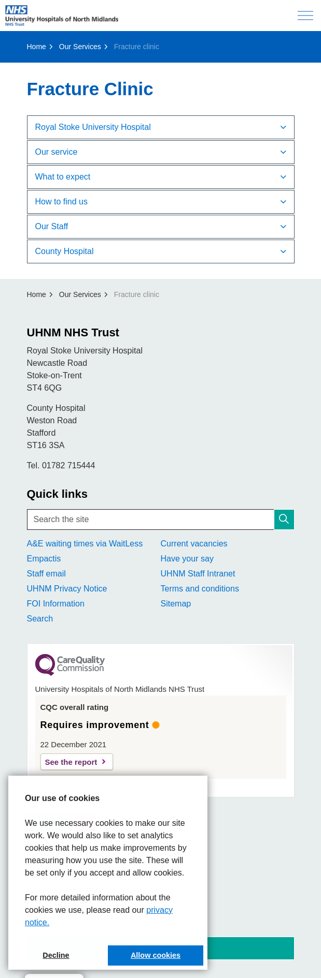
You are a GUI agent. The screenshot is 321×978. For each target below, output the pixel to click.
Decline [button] (56, 955)
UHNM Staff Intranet (198, 573)
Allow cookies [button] (155, 955)
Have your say (187, 558)
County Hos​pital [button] (64, 251)
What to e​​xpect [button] (63, 176)
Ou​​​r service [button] (56, 151)
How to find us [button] (61, 201)
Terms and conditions (200, 588)
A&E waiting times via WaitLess (85, 543)
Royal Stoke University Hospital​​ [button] (93, 127)
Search (40, 618)
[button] (284, 519)
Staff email (46, 573)
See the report (71, 762)
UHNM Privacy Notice (67, 588)
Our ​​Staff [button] (51, 226)
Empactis (44, 558)
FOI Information (56, 603)
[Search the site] (161, 519)
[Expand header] (305, 15)
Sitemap (176, 603)
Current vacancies (194, 543)
